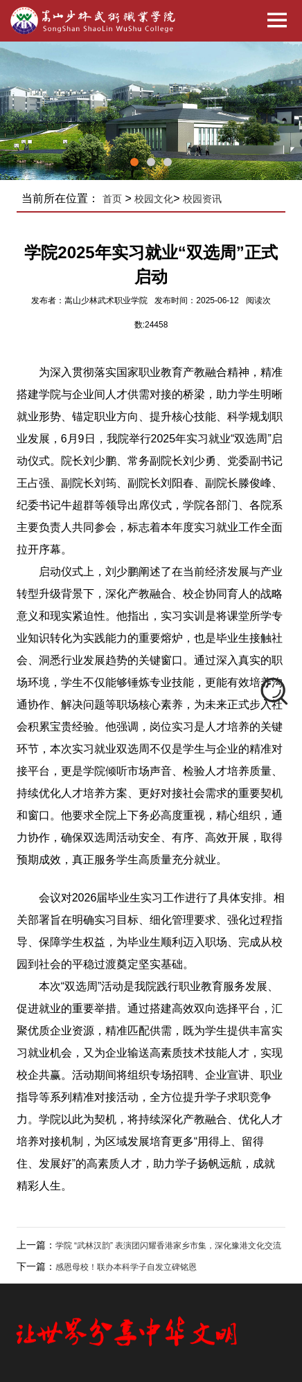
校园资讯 (202, 198)
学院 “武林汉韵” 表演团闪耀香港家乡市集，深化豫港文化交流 (168, 1245)
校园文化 (153, 198)
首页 (112, 198)
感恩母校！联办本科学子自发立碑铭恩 (126, 1267)
